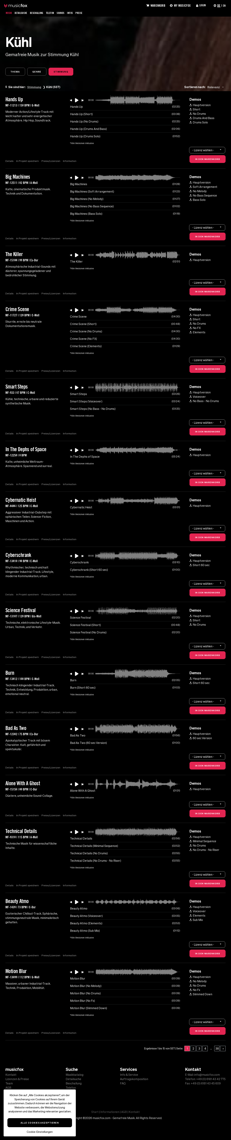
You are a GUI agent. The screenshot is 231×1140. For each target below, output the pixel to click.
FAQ (123, 1083)
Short (194, 109)
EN (224, 5)
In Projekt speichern (27, 161)
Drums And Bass (201, 118)
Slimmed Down (200, 994)
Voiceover (197, 397)
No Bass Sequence (203, 195)
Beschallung (40, 13)
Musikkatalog (74, 1074)
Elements (197, 332)
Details (9, 161)
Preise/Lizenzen (51, 161)
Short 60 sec (199, 565)
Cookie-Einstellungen (40, 1131)
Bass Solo (197, 200)
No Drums (197, 114)
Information (70, 161)
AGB (8, 1087)
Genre (38, 72)
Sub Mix (196, 920)
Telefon (55, 13)
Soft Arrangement (203, 187)
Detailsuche (22, 13)
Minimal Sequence (202, 841)
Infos (77, 13)
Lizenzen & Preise (17, 1079)
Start (95, 1111)
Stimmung (64, 72)
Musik (9, 13)
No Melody (198, 191)
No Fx (194, 990)
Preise (87, 13)
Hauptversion (200, 105)
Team (9, 1083)
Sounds (66, 13)
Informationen (109, 1111)
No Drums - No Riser (204, 850)
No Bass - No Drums (204, 401)
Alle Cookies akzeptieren (40, 1122)
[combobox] (216, 87)
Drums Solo (198, 122)
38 (217, 1048)
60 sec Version (200, 738)
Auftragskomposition (134, 1079)
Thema (16, 72)
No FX (195, 328)
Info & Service (129, 1074)
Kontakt (10, 1074)
